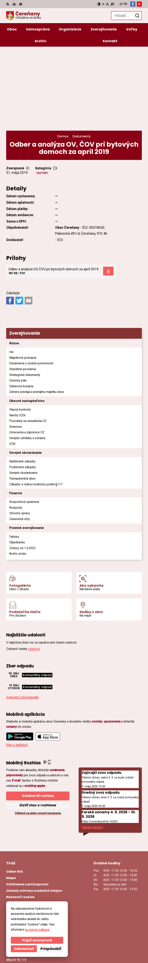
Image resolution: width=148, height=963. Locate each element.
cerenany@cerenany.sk (23, 891)
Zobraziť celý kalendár (22, 619)
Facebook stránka (19, 896)
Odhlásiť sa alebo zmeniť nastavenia (38, 735)
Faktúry (42, 95)
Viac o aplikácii (17, 667)
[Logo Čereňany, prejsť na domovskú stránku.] (23, 15)
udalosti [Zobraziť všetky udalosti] (34, 571)
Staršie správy (92, 749)
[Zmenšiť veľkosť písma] (103, 4)
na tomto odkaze (37, 929)
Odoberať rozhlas (38, 717)
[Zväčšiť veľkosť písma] (112, 4)
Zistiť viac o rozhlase (37, 727)
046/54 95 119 (16, 882)
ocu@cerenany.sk (19, 886)
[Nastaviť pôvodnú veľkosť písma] (107, 4)
